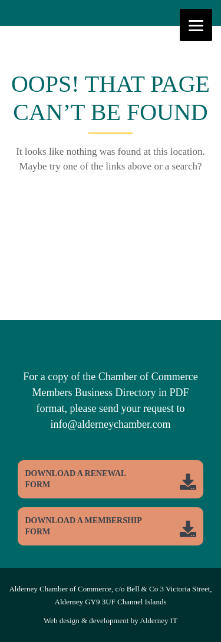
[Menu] (196, 25)
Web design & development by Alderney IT (110, 620)
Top (210, 631)
